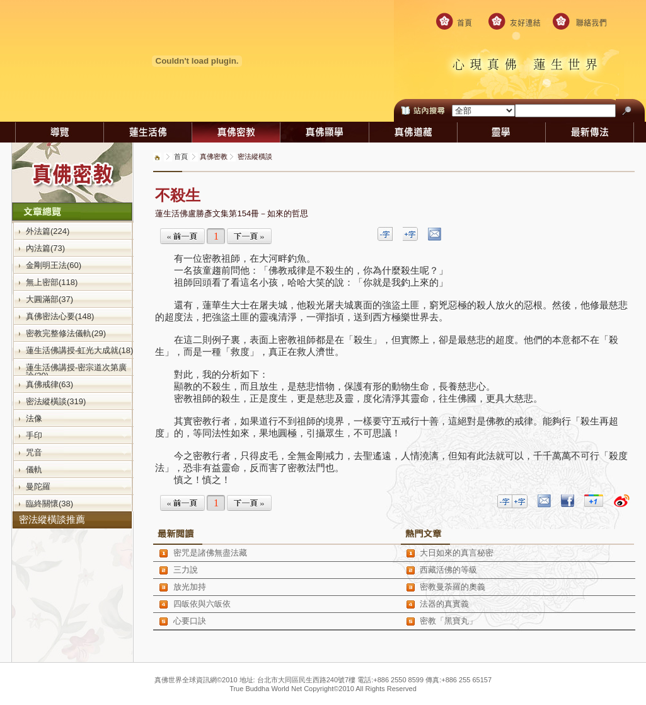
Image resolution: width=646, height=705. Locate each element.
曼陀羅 (76, 486)
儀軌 (76, 469)
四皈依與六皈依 (202, 604)
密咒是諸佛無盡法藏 (210, 552)
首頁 (181, 156)
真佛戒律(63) (49, 384)
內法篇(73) (45, 247)
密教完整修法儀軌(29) (66, 333)
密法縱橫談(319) (56, 401)
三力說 (185, 569)
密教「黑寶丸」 (448, 621)
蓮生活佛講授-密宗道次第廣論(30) (76, 371)
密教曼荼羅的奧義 (452, 586)
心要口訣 (189, 621)
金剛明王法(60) (53, 264)
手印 (76, 435)
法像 (76, 418)
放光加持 (189, 586)
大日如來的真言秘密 (456, 552)
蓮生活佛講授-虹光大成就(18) (79, 350)
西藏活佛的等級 (448, 569)
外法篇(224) (47, 230)
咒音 (76, 452)
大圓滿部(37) (49, 298)
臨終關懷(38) (49, 503)
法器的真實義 (444, 604)
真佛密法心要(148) (60, 316)
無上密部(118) (52, 281)
